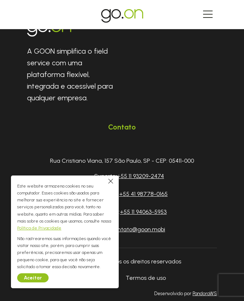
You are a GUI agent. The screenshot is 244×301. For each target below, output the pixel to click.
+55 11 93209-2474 (140, 176)
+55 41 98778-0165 (143, 193)
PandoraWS (204, 294)
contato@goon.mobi (138, 229)
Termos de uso (146, 277)
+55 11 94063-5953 (143, 211)
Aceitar (33, 278)
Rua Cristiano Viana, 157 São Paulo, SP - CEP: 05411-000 (122, 160)
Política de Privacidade (39, 228)
